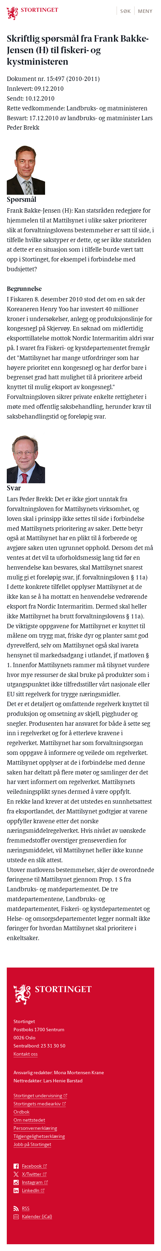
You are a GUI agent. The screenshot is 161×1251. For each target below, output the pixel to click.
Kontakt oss (26, 1054)
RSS (25, 1208)
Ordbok (21, 1111)
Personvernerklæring (35, 1128)
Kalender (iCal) (37, 1216)
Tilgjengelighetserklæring (39, 1136)
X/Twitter (31, 1174)
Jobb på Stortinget (32, 1144)
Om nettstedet (29, 1120)
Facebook (32, 1166)
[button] (125, 10)
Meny (145, 11)
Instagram (32, 1182)
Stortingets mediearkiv (37, 1103)
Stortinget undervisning (38, 1095)
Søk (125, 11)
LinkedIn (30, 1190)
